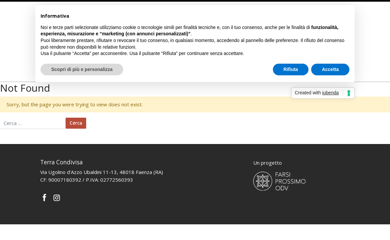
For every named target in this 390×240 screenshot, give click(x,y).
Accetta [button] (330, 69)
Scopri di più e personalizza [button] (81, 69)
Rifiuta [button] (291, 69)
